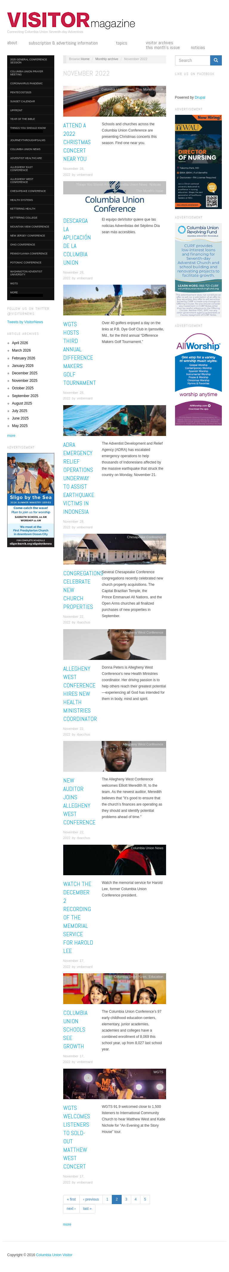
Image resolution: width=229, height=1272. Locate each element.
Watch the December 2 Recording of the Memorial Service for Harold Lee (78, 917)
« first (71, 1199)
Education (156, 976)
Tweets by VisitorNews (25, 322)
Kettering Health (22, 208)
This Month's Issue (163, 47)
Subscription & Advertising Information (67, 43)
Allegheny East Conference (21, 169)
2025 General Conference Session (28, 61)
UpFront (16, 110)
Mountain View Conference (29, 226)
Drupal (200, 97)
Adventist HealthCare (26, 158)
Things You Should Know (28, 129)
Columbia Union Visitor (54, 1255)
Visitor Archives (159, 42)
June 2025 (20, 418)
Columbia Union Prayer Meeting (26, 73)
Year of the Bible (22, 119)
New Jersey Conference (27, 235)
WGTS (14, 283)
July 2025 (19, 411)
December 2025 (24, 373)
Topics (125, 43)
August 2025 (22, 403)
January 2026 (23, 366)
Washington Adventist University (26, 273)
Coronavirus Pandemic (26, 83)
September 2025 (25, 396)
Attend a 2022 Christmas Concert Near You (77, 142)
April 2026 (20, 343)
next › (71, 1209)
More (26, 294)
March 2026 (21, 350)
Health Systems (21, 200)
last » (87, 1209)
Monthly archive (106, 59)
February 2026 (23, 358)
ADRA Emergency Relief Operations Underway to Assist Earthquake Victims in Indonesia (78, 478)
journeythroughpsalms (27, 140)
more (11, 436)
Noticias (198, 47)
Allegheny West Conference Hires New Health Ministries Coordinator (80, 694)
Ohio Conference (22, 244)
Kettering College (23, 217)
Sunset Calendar (22, 101)
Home (85, 59)
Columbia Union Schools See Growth (75, 1029)
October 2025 (23, 388)
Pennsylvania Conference (28, 253)
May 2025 (20, 426)
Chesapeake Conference (28, 191)
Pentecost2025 (20, 92)
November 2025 (24, 381)
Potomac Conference (25, 262)
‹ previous (91, 1199)
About (12, 42)
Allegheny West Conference (21, 181)
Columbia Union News (25, 149)
